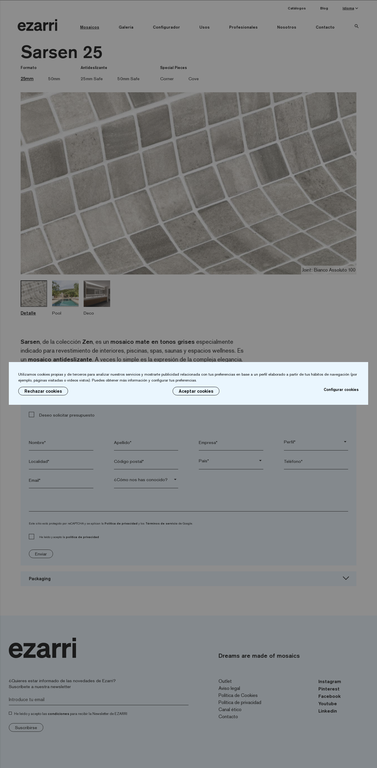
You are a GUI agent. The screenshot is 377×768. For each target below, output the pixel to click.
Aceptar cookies (196, 391)
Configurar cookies (341, 389)
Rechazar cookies (43, 391)
